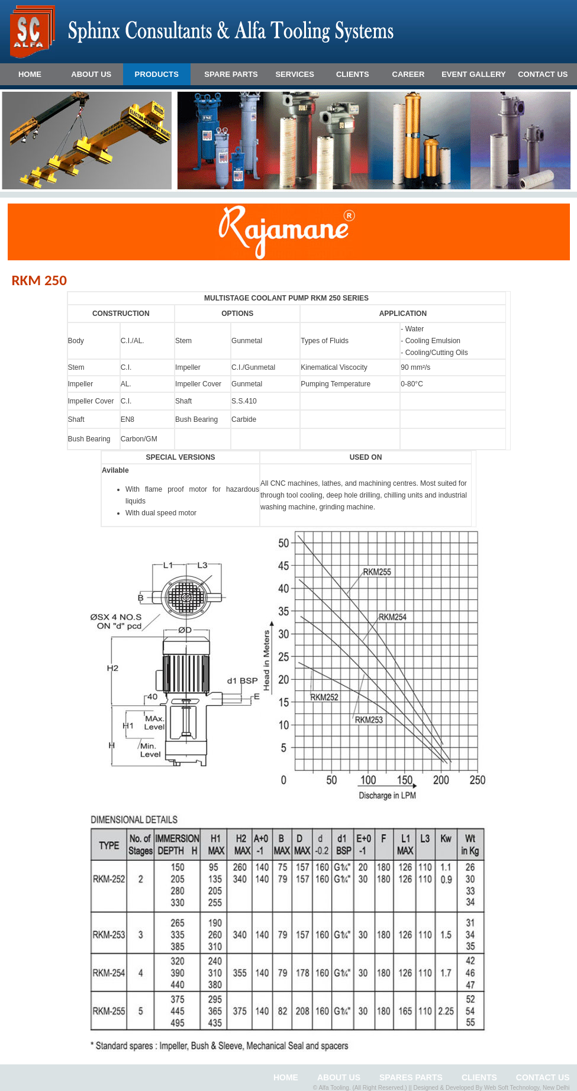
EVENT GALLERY (473, 74)
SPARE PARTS (231, 74)
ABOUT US (91, 74)
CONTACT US (543, 74)
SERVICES (294, 74)
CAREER (408, 74)
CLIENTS (352, 74)
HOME (29, 74)
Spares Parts (411, 1077)
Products (157, 74)
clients (479, 1077)
